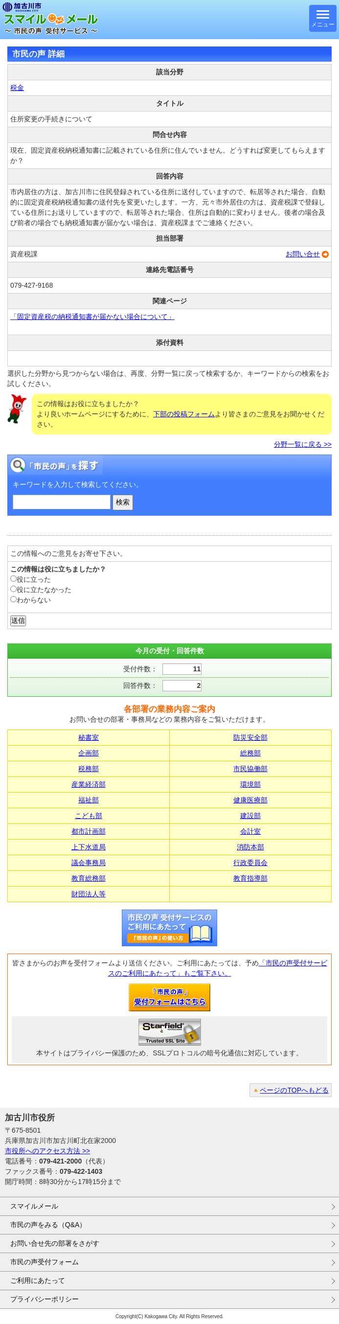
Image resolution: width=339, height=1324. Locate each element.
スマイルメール (34, 1206)
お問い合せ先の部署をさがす (54, 1243)
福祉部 (88, 800)
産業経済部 (88, 784)
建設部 (250, 816)
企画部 (88, 753)
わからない (30, 600)
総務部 (250, 753)
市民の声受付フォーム (44, 1262)
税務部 (88, 769)
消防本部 (250, 847)
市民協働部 (250, 769)
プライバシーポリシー (44, 1299)
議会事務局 (88, 863)
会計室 (250, 831)
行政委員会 (250, 863)
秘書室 (88, 737)
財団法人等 (88, 894)
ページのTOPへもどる (294, 1090)
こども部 (88, 816)
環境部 (250, 784)
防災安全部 (250, 737)
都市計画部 (88, 831)
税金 (17, 87)
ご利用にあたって (37, 1280)
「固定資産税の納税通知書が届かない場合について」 (92, 316)
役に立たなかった (40, 590)
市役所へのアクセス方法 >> (47, 1151)
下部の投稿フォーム (184, 414)
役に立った (30, 579)
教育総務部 (88, 878)
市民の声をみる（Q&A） (48, 1225)
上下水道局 (88, 847)
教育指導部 (250, 878)
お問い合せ (303, 254)
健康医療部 (250, 800)
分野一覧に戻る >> (303, 444)
